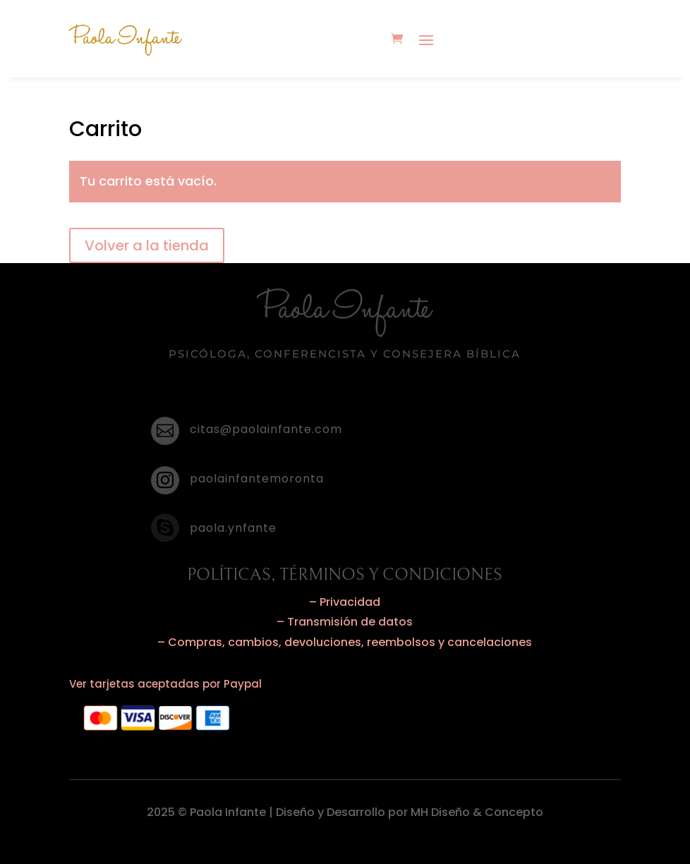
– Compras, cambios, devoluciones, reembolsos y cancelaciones (344, 642)
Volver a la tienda (147, 245)
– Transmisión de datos (345, 622)
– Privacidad (344, 602)
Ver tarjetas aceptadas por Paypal (165, 683)
